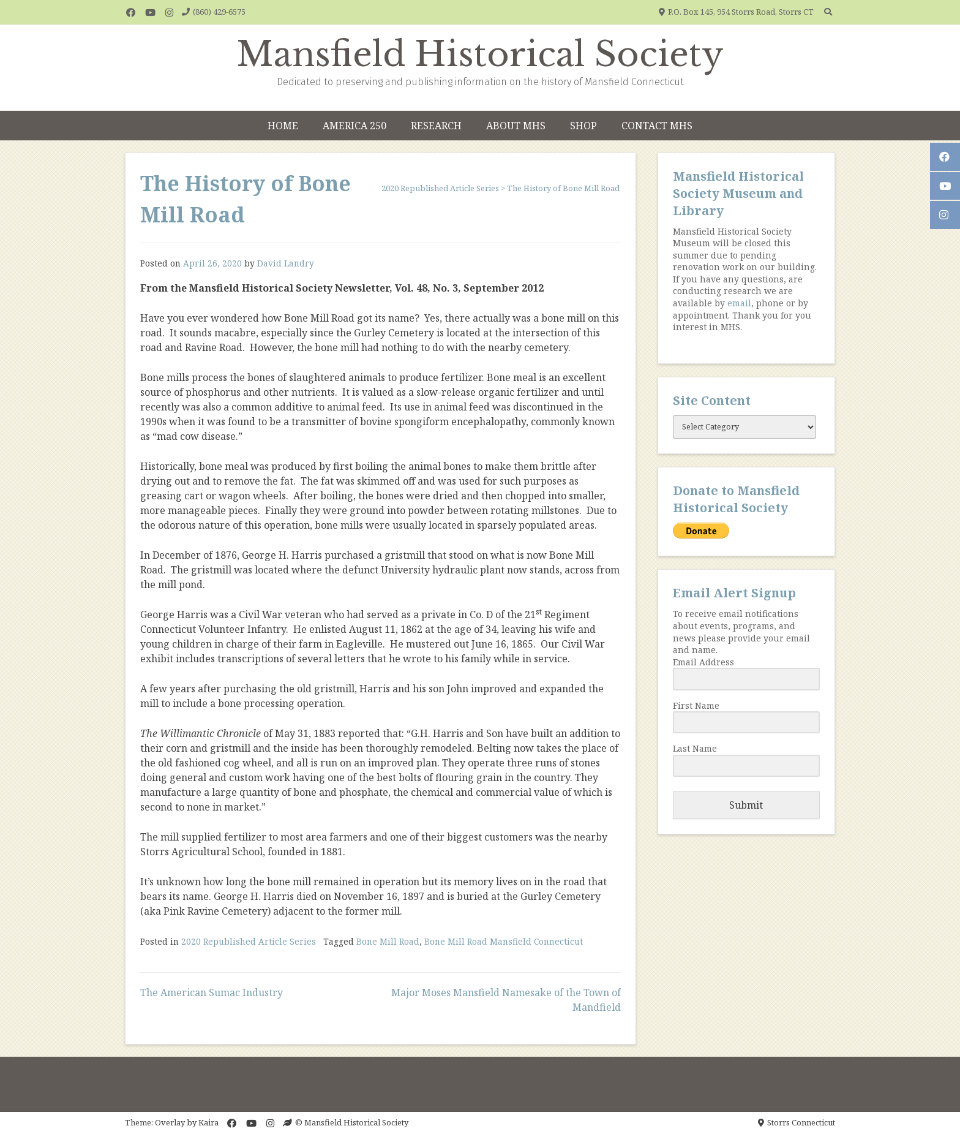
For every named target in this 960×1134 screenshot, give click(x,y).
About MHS (516, 125)
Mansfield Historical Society (480, 54)
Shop (583, 125)
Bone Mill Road (387, 941)
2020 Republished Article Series (248, 941)
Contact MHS (656, 125)
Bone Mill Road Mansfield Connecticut (503, 941)
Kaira (208, 1122)
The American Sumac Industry (211, 992)
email (739, 303)
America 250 (354, 125)
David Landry (285, 263)
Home (283, 125)
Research (436, 125)
